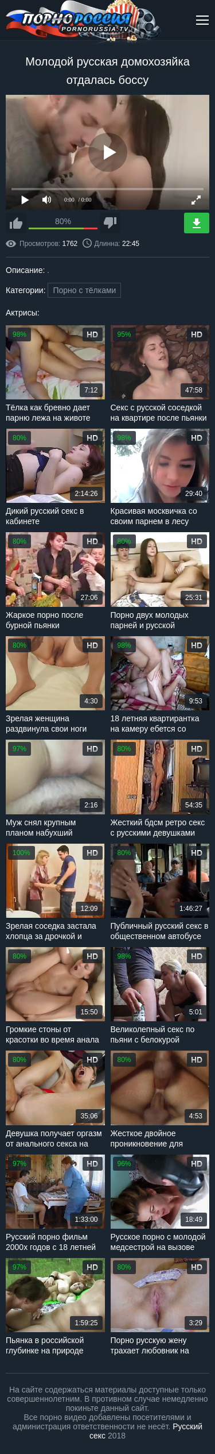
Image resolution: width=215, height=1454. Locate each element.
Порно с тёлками (84, 290)
